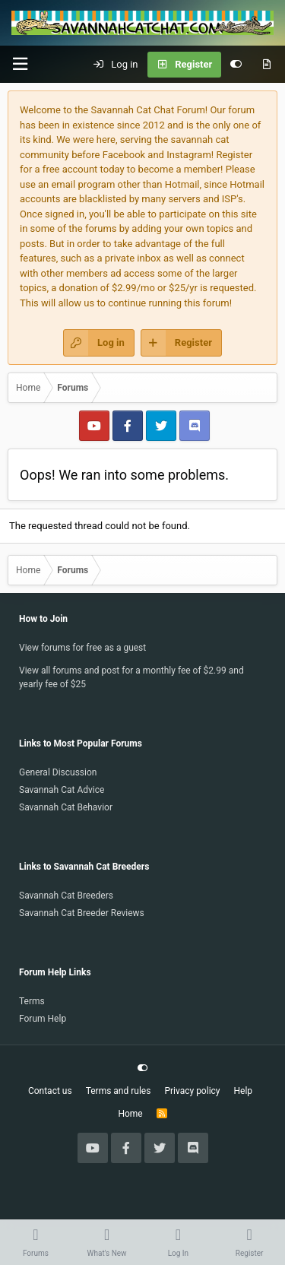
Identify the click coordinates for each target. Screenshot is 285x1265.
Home (130, 1113)
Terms (32, 1001)
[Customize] (236, 64)
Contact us (50, 1091)
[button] (19, 64)
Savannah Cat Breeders (66, 895)
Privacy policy (192, 1091)
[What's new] (266, 64)
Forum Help (42, 1018)
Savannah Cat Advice (61, 790)
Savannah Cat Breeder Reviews (81, 913)
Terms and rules (118, 1091)
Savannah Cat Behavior (65, 807)
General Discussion (58, 772)
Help (243, 1091)
